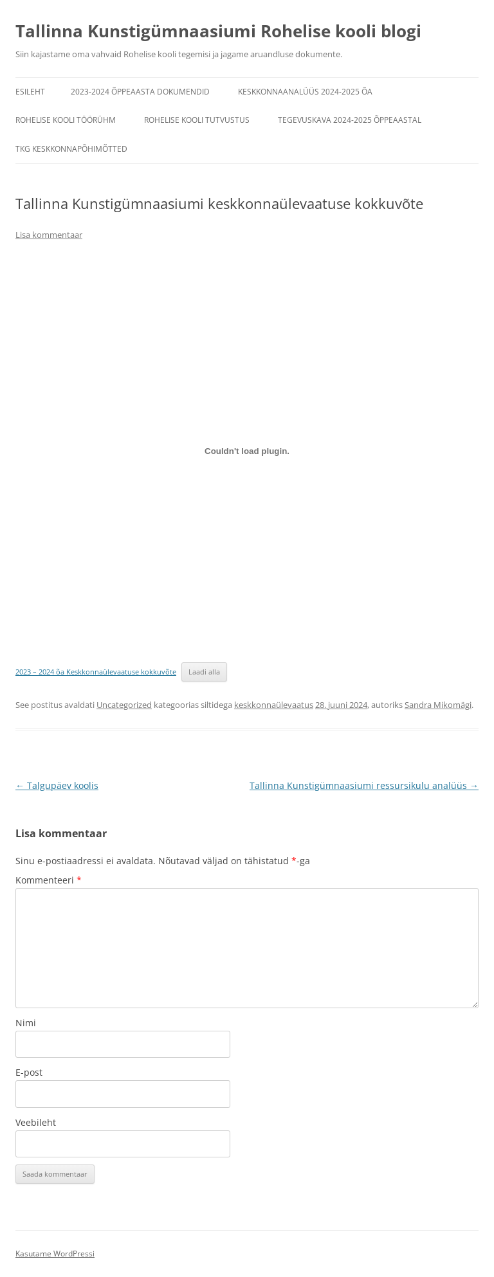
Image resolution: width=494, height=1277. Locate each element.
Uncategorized (124, 705)
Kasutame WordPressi (55, 1253)
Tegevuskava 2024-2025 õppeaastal (349, 119)
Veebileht (35, 1122)
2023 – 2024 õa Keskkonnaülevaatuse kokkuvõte (95, 671)
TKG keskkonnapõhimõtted (71, 148)
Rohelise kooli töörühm (65, 119)
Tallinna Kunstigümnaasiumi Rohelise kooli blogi (218, 30)
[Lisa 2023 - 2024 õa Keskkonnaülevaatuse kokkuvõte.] (247, 451)
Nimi (25, 1023)
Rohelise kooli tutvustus (197, 119)
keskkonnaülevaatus (273, 705)
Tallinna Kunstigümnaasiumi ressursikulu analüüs (364, 785)
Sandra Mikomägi (438, 705)
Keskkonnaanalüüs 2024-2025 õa (305, 91)
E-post (28, 1072)
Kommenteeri (48, 880)
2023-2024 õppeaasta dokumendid (140, 91)
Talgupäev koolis (56, 785)
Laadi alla (204, 671)
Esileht (30, 91)
